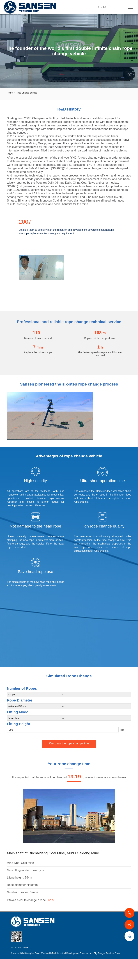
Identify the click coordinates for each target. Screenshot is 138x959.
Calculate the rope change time (69, 743)
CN (100, 7)
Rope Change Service (26, 93)
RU (105, 7)
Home (10, 93)
